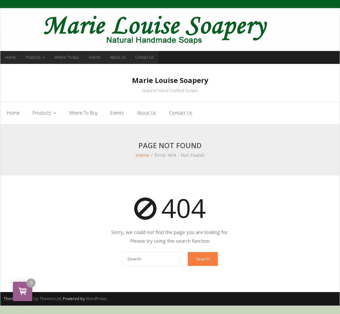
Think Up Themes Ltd (42, 298)
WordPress (96, 298)
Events (94, 57)
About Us (117, 57)
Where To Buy (67, 57)
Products (32, 57)
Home (10, 57)
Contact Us (144, 57)
